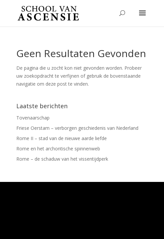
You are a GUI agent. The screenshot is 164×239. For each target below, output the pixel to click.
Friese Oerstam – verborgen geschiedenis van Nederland (77, 128)
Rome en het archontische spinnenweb (58, 148)
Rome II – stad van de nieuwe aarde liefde (61, 138)
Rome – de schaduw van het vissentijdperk (62, 159)
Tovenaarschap (33, 118)
